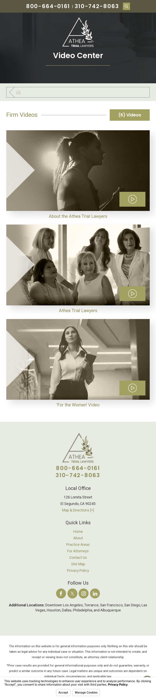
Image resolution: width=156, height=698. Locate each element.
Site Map (78, 564)
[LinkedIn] (95, 593)
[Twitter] (72, 593)
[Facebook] (61, 593)
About (78, 538)
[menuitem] (78, 531)
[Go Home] (20, 92)
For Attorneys (78, 551)
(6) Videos (129, 115)
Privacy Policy (78, 571)
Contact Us (78, 558)
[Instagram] (84, 593)
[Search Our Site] (126, 6)
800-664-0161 (48, 6)
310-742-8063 (97, 6)
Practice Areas (78, 545)
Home (78, 532)
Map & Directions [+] (78, 510)
